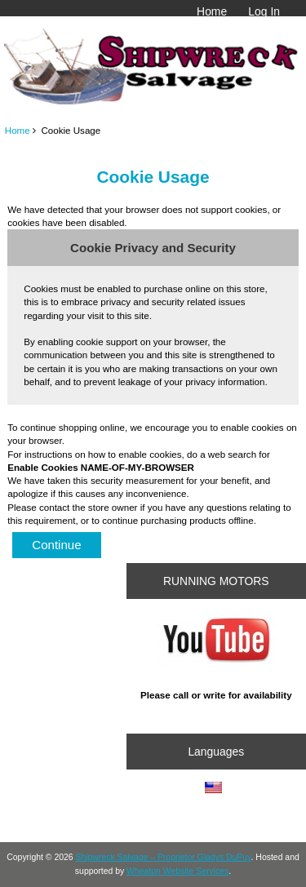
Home (212, 11)
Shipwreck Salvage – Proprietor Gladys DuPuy (163, 857)
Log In (264, 11)
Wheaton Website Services (177, 871)
